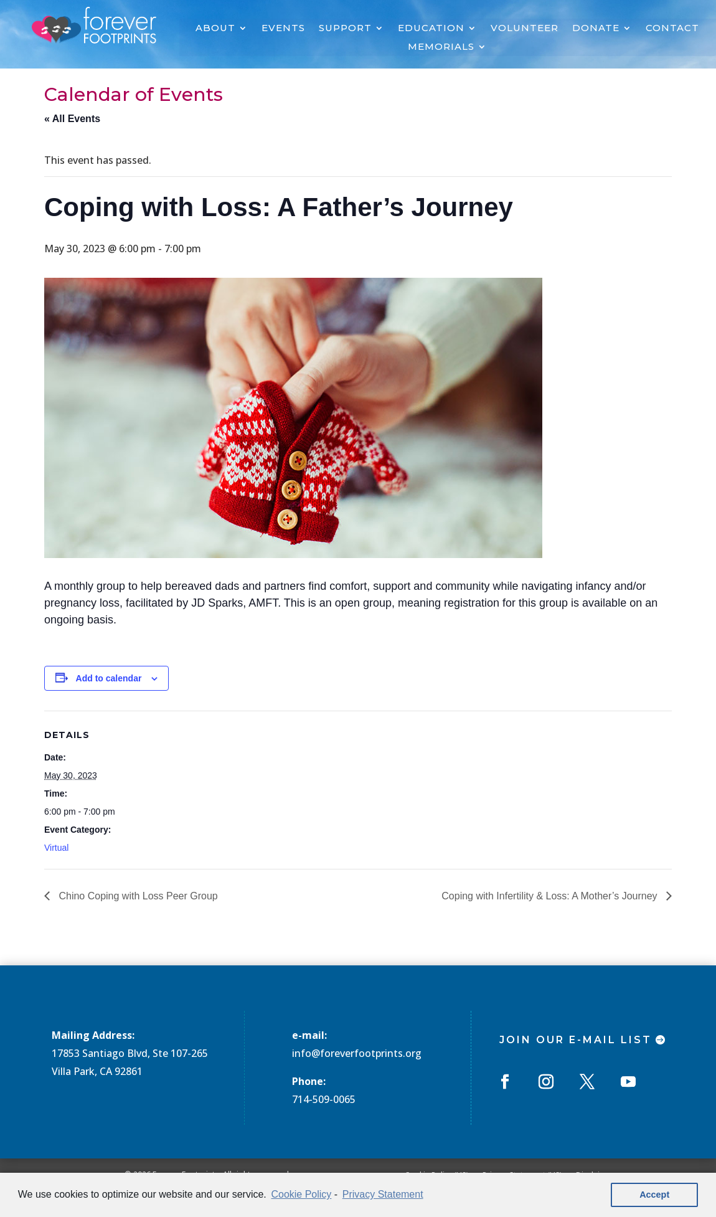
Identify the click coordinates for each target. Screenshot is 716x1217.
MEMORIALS (441, 47)
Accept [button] (654, 1195)
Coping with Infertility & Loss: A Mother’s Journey (550, 896)
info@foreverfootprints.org (357, 1053)
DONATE (595, 29)
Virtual (56, 848)
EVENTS (283, 29)
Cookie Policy (301, 1194)
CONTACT (672, 29)
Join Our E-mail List (575, 1040)
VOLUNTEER (524, 29)
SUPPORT (345, 29)
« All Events (72, 118)
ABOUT (215, 29)
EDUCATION (431, 29)
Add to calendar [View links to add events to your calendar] (109, 678)
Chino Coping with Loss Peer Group (137, 896)
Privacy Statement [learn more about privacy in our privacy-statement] (382, 1194)
